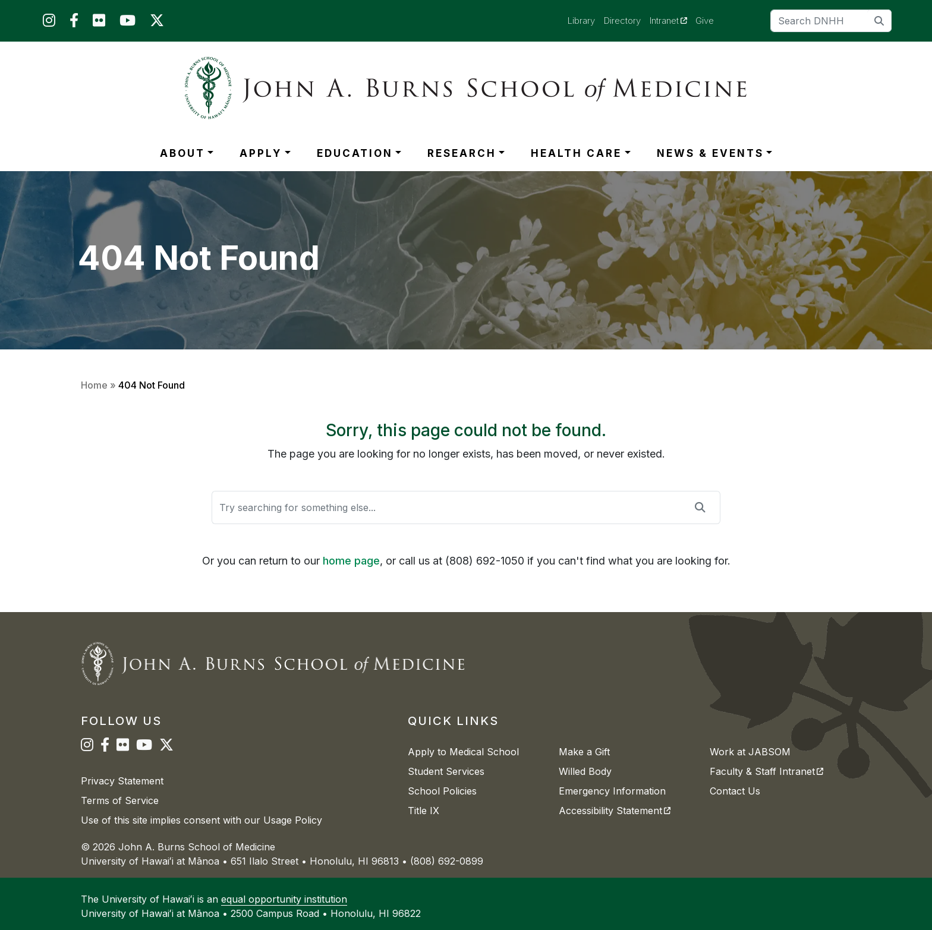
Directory (622, 20)
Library (581, 20)
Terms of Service (120, 800)
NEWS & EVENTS (710, 153)
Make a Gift (584, 752)
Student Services (446, 771)
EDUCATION (355, 153)
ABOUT (182, 153)
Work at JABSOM (750, 752)
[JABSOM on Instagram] (49, 22)
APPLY (261, 153)
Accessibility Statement (614, 810)
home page (351, 560)
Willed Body (585, 771)
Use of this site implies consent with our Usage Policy (201, 820)
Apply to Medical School (463, 752)
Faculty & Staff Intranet (766, 771)
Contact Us (735, 791)
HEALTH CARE (576, 153)
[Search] (831, 21)
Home (94, 385)
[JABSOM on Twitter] (157, 22)
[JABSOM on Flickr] (99, 22)
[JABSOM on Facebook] (74, 22)
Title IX (423, 810)
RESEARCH (461, 153)
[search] (879, 20)
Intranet (673, 20)
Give (704, 20)
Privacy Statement (122, 781)
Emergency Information (612, 791)
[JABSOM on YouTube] (127, 22)
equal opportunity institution (284, 899)
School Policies (442, 791)
